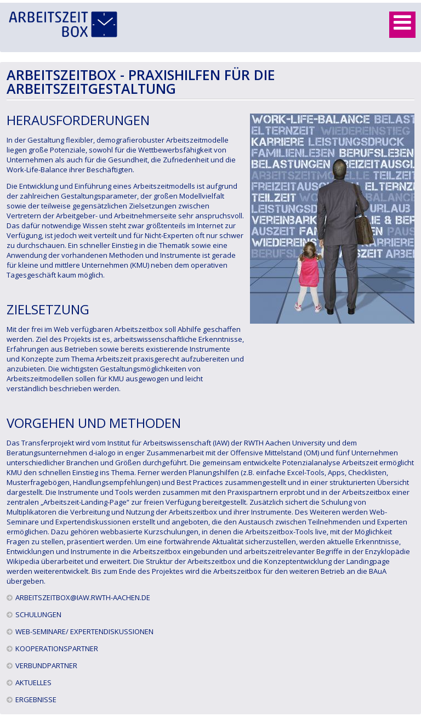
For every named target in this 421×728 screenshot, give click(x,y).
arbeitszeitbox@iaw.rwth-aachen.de (82, 597)
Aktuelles (33, 682)
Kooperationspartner (56, 648)
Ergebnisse (35, 699)
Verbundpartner (46, 665)
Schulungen (38, 614)
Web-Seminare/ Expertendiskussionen (84, 631)
